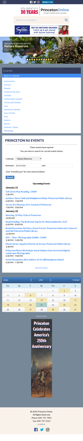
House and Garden (12, 102)
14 (42, 300)
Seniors (7, 120)
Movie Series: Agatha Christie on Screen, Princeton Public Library (38, 244)
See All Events (41, 267)
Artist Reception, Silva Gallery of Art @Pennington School (35, 259)
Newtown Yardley (12, 109)
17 (75, 300)
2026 (5, 280)
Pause (55, 59)
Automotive (9, 81)
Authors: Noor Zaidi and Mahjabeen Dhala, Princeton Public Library (39, 198)
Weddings (8, 130)
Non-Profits (9, 113)
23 (64, 305)
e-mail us (41, 424)
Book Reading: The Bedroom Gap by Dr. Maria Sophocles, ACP (36, 221)
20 (30, 305)
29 (53, 309)
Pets (6, 116)
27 (30, 309)
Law (6, 106)
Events (8, 70)
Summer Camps (11, 127)
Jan (41, 280)
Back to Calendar (12, 75)
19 (19, 305)
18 (8, 305)
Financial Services (12, 91)
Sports (7, 123)
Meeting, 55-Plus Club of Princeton (23, 215)
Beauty (7, 88)
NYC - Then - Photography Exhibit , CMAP (26, 237)
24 (75, 305)
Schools (7, 84)
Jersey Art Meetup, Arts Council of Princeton (28, 204)
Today (76, 280)
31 (75, 309)
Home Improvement (13, 99)
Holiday (7, 95)
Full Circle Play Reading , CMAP (21, 191)
